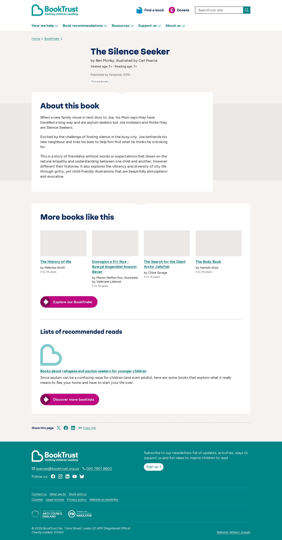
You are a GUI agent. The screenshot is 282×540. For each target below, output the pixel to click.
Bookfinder (52, 38)
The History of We (55, 261)
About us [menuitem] (175, 25)
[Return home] (55, 10)
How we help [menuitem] (45, 25)
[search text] (219, 10)
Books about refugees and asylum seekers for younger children (93, 371)
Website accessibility (104, 499)
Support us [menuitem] (149, 25)
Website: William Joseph (233, 532)
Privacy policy (76, 499)
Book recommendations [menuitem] (85, 25)
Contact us (39, 494)
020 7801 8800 (99, 468)
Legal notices (55, 499)
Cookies (37, 499)
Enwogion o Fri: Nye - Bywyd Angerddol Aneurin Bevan (114, 266)
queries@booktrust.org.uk (57, 468)
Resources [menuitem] (123, 25)
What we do (58, 494)
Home (36, 38)
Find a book (154, 10)
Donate (183, 10)
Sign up (155, 466)
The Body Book (208, 261)
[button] (58, 428)
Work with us (78, 494)
